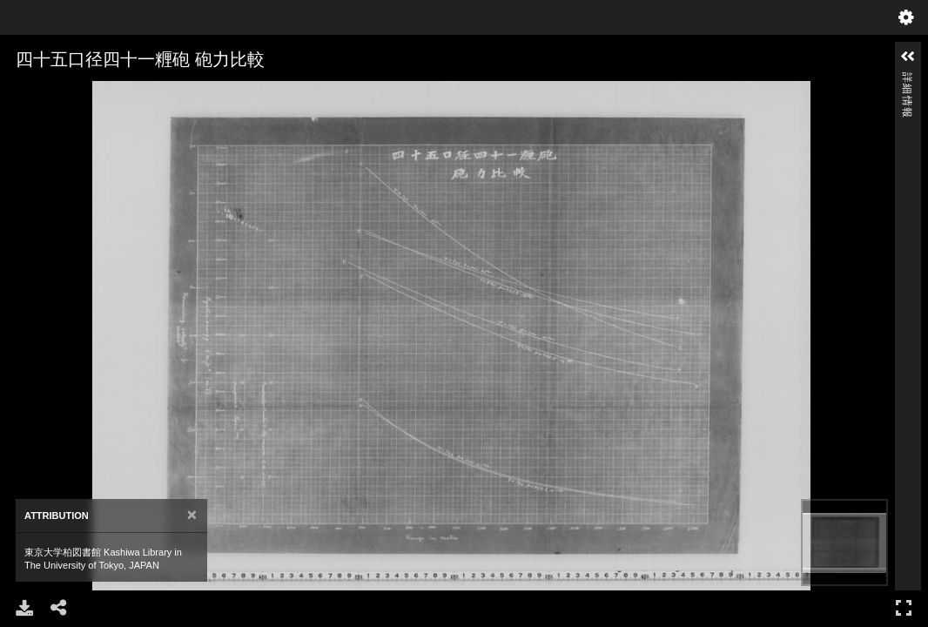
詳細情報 (907, 79)
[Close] (192, 515)
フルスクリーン (904, 607)
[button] (908, 56)
